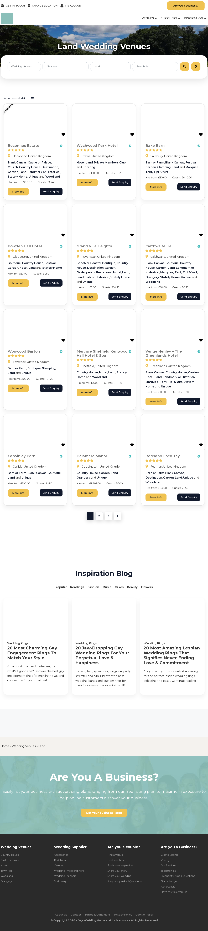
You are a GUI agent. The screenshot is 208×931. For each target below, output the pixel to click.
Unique (34, 176)
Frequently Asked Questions (124, 881)
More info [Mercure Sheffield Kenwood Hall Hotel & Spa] (87, 392)
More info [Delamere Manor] (87, 493)
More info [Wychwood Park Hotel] (87, 182)
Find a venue (115, 854)
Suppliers (169, 18)
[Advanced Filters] (195, 66)
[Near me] (66, 66)
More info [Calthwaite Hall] (156, 296)
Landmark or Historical (44, 172)
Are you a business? (185, 5)
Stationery (60, 881)
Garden (13, 172)
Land (23, 172)
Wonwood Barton (24, 351)
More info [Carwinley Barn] (18, 493)
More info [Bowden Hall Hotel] (18, 283)
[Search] (184, 66)
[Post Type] (24, 66)
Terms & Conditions (98, 914)
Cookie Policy (144, 914)
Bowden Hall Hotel (25, 246)
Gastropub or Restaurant (94, 272)
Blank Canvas (17, 162)
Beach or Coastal (89, 263)
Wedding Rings (18, 643)
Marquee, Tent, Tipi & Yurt (178, 272)
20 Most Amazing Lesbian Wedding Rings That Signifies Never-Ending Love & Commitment (172, 655)
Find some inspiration (120, 865)
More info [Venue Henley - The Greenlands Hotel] (156, 401)
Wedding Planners (65, 876)
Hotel (81, 162)
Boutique (14, 263)
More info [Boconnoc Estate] (18, 191)
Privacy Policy (123, 914)
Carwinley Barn (21, 456)
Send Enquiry (51, 191)
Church (13, 167)
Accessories (61, 854)
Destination (50, 167)
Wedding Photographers (69, 870)
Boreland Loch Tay (162, 456)
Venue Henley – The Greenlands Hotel (163, 353)
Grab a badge (169, 881)
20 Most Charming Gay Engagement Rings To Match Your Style (32, 653)
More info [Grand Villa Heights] (87, 296)
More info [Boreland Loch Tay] (156, 497)
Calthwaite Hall (159, 246)
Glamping (164, 167)
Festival (190, 162)
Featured (8, 108)
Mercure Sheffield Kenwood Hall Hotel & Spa (102, 353)
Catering (59, 865)
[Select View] (32, 98)
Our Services (168, 865)
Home (5, 746)
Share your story (117, 870)
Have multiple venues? (175, 892)
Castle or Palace (39, 162)
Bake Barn (155, 146)
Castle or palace (10, 860)
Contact (76, 914)
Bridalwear (60, 860)
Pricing (165, 860)
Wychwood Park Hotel (97, 146)
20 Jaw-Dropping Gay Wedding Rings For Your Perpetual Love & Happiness (102, 655)
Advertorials (168, 886)
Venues (148, 18)
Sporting (89, 167)
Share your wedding (119, 876)
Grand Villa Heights (94, 246)
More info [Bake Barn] (156, 187)
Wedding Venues (24, 746)
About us (61, 914)
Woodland (52, 176)
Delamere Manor (92, 456)
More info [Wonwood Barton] (18, 388)
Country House (29, 167)
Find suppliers (115, 860)
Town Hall (6, 870)
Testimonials (168, 870)
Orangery (152, 277)
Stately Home (17, 176)
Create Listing (169, 854)
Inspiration (193, 18)
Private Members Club (110, 162)
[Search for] (155, 66)
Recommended (14, 98)
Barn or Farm (154, 162)
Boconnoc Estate (23, 146)
